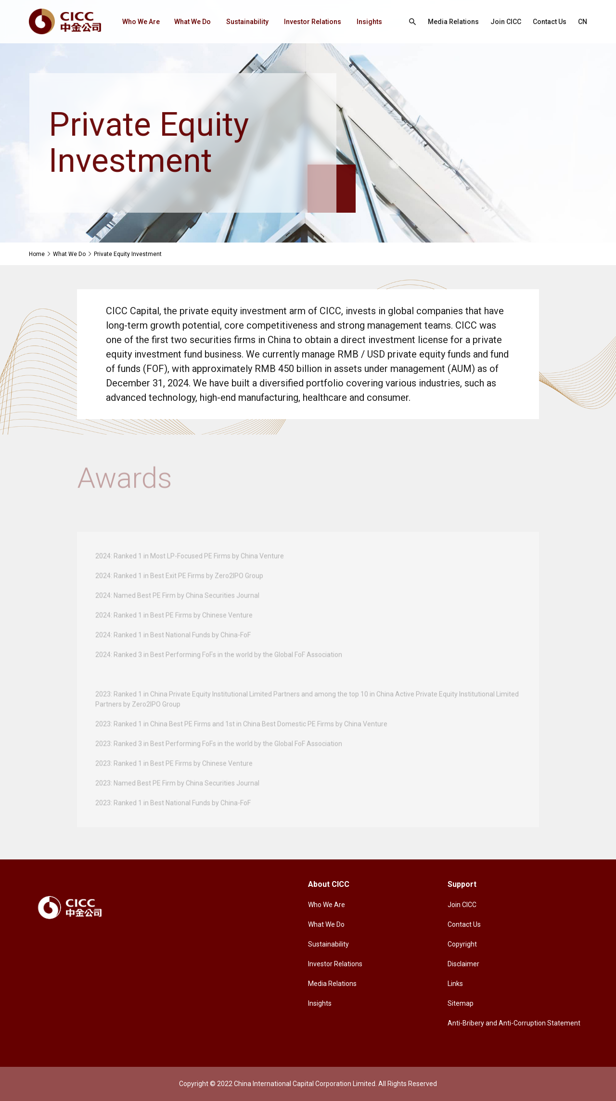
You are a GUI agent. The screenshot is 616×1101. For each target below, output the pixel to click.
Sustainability (247, 22)
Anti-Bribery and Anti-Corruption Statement (514, 1023)
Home (37, 254)
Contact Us (549, 22)
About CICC (328, 884)
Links (455, 983)
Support (462, 884)
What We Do (192, 22)
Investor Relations (312, 22)
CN (582, 22)
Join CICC (505, 22)
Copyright (462, 944)
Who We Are (141, 22)
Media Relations (453, 22)
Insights (369, 22)
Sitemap (461, 1003)
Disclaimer (463, 964)
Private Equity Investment (128, 254)
